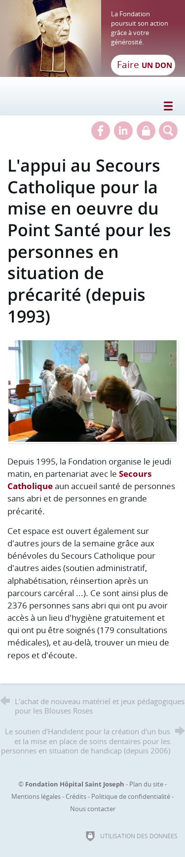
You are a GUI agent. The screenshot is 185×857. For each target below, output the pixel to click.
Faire (144, 64)
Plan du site (146, 784)
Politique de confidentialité (130, 796)
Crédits (76, 796)
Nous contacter (92, 808)
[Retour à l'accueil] (92, 38)
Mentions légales (36, 796)
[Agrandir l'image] (92, 390)
